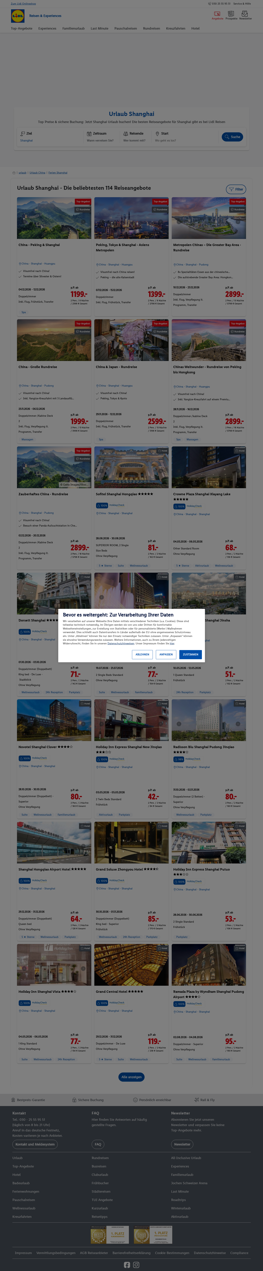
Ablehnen (142, 654)
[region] (131, 635)
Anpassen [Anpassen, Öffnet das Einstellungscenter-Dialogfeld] (166, 654)
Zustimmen (190, 654)
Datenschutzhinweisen (121, 643)
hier (172, 643)
